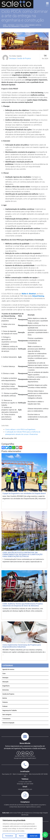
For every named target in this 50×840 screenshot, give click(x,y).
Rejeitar (21, 836)
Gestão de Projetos (24, 58)
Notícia (4, 698)
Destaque (11, 25)
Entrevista (5, 690)
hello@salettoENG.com (25, 789)
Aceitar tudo (33, 836)
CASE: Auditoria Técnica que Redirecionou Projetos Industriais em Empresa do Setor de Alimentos (23, 605)
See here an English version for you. (25, 756)
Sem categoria (6, 714)
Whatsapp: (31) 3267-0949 (25, 784)
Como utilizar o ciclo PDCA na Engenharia (20, 429)
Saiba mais (5, 813)
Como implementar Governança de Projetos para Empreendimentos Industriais (22, 646)
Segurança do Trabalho (9, 710)
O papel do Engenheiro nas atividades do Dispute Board (24, 493)
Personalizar (9, 836)
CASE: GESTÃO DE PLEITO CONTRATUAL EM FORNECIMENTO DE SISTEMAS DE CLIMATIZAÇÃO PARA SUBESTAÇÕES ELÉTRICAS (22, 554)
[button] (45, 835)
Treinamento (6, 718)
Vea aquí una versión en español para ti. (25, 758)
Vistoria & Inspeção (8, 723)
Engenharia (5, 686)
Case (4, 673)
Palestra (5, 702)
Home (5, 25)
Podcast (4, 706)
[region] (21, 828)
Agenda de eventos (8, 669)
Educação (5, 681)
